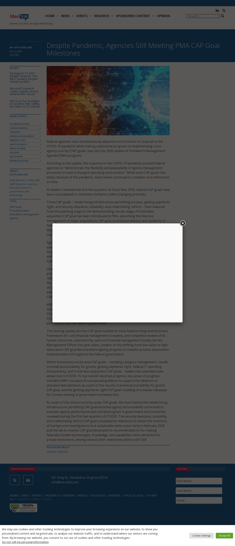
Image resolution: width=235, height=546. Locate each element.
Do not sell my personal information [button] (25, 542)
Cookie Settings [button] (201, 535)
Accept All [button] (224, 535)
